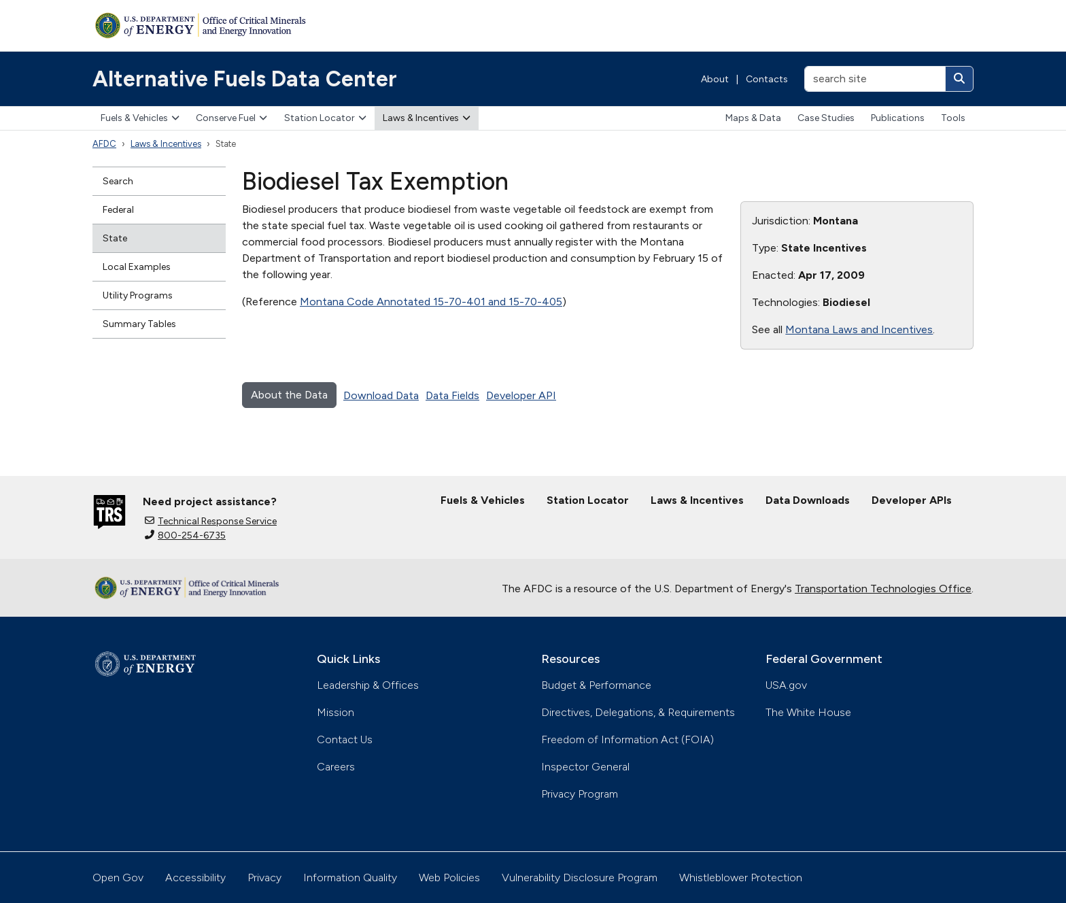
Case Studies (826, 118)
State (115, 238)
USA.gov (786, 685)
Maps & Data (753, 118)
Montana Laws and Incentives (859, 329)
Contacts (767, 79)
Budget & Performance (596, 685)
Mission (335, 712)
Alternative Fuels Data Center (244, 79)
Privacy (264, 877)
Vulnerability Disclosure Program (579, 877)
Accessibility (195, 877)
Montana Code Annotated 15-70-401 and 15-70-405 (431, 301)
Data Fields (452, 395)
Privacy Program (579, 793)
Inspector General (585, 766)
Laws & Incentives (426, 118)
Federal (118, 210)
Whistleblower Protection (740, 877)
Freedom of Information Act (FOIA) (627, 739)
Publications (898, 118)
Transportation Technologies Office (883, 588)
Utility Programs (138, 295)
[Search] (959, 79)
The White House (808, 712)
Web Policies (449, 877)
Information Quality (350, 877)
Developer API (521, 395)
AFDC (104, 144)
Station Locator (325, 118)
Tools (953, 118)
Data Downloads (808, 500)
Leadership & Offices (368, 685)
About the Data (289, 394)
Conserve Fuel (231, 118)
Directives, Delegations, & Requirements (638, 712)
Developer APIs (912, 500)
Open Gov (117, 877)
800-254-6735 (185, 535)
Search (118, 181)
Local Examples (137, 267)
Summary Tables (139, 324)
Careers (336, 766)
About (715, 79)
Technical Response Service (211, 521)
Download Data (381, 395)
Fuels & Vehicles (140, 118)
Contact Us (345, 739)
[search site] (875, 79)
